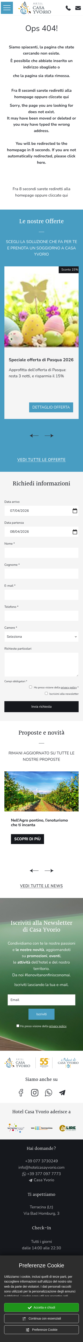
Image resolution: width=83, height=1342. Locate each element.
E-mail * (10, 586)
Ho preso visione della (43, 1026)
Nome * (9, 544)
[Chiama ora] (68, 7)
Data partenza (14, 523)
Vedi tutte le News (41, 886)
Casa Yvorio (41, 1180)
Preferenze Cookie (42, 1330)
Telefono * (11, 607)
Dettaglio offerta (51, 407)
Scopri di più (27, 839)
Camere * (10, 628)
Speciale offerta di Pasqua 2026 (41, 360)
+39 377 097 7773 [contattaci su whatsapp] (41, 1173)
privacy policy (69, 687)
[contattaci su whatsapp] (48, 1092)
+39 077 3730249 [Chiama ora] (41, 1161)
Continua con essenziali (41, 1319)
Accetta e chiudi (41, 1308)
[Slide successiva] (49, 435)
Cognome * (12, 565)
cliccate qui (58, 97)
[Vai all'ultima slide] (34, 435)
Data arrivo (11, 502)
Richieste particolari (17, 649)
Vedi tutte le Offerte (41, 460)
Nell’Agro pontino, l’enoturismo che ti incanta (39, 823)
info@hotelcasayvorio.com (41, 1167)
